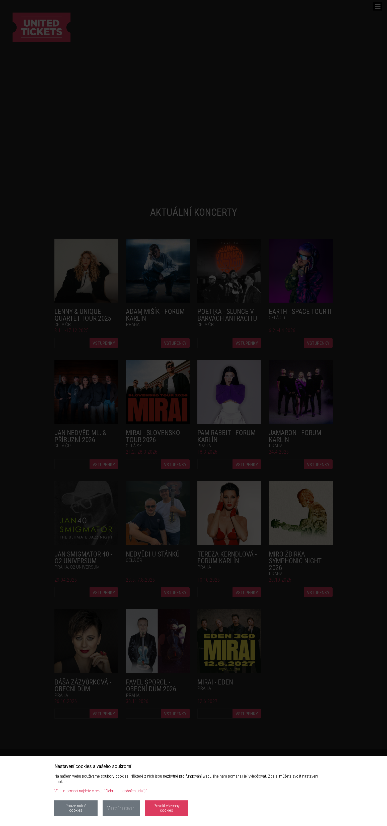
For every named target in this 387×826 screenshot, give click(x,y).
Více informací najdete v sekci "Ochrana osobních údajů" (100, 790)
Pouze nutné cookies (75, 807)
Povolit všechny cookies (167, 807)
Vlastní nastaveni (121, 807)
